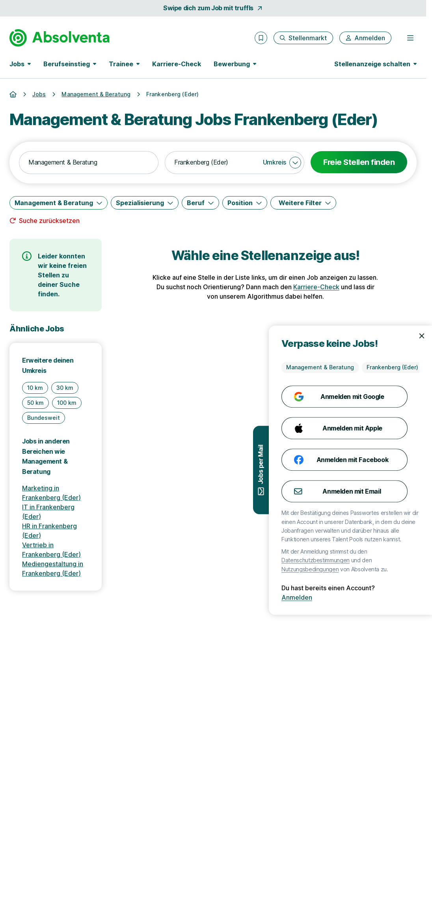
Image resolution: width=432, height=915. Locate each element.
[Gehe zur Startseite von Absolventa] (59, 38)
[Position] (244, 203)
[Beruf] (200, 203)
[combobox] (88, 162)
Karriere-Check (176, 64)
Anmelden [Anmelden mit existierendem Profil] (392, 597)
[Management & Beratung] (58, 203)
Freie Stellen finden (359, 162)
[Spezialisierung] (145, 203)
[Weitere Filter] (303, 203)
